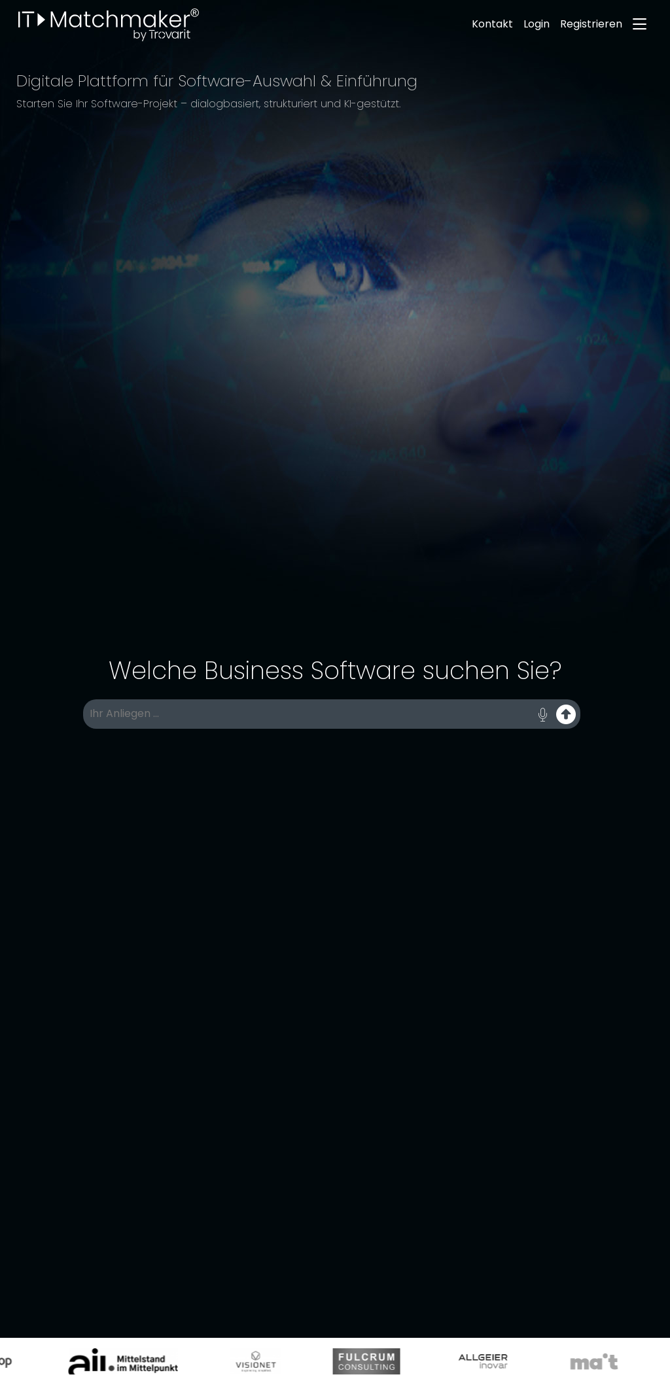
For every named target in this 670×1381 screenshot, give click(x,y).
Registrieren (591, 23)
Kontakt (492, 23)
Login (536, 23)
